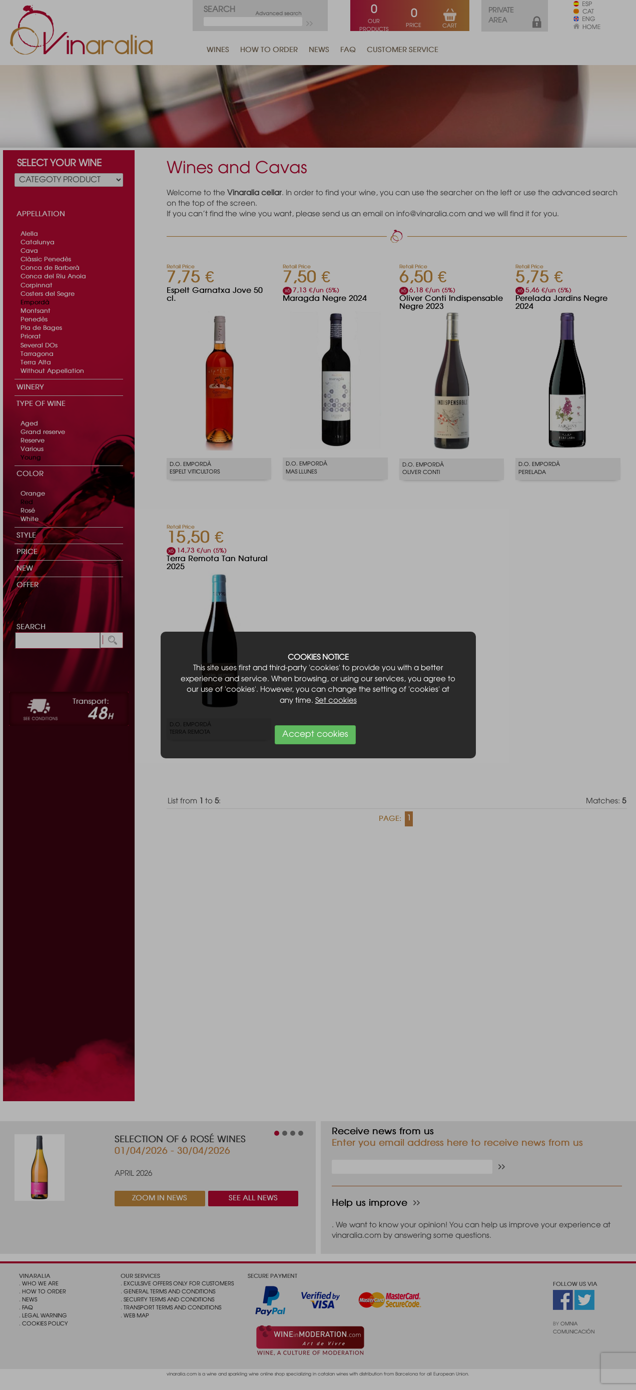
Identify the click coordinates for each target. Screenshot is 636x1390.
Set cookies (336, 700)
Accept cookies (315, 734)
